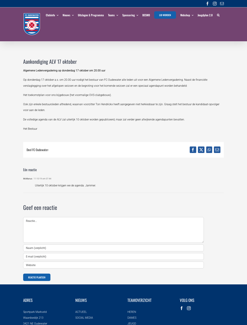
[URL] (113, 265)
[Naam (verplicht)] (113, 247)
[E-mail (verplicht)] (113, 256)
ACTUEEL (81, 312)
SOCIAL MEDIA (84, 317)
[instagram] (189, 308)
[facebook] (182, 308)
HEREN (131, 312)
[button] (218, 14)
